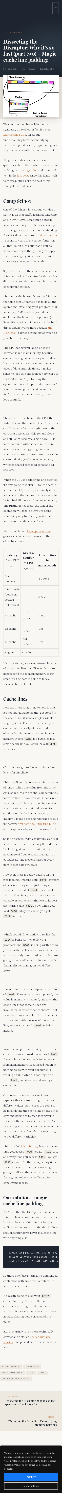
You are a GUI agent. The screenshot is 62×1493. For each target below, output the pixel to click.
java (31, 1373)
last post (22, 175)
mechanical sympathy (16, 1379)
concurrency (11, 1366)
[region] (31, 1469)
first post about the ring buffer (37, 824)
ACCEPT (31, 1477)
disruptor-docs (12, 1373)
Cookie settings (31, 1486)
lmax (43, 1373)
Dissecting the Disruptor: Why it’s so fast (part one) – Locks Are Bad (30, 1402)
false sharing (29, 1146)
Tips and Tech (13, 33)
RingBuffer (30, 170)
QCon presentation (39, 531)
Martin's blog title (14, 135)
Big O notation (48, 235)
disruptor (32, 1366)
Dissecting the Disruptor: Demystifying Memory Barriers (32, 1423)
